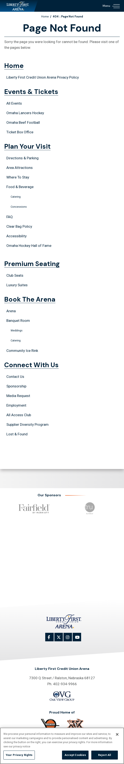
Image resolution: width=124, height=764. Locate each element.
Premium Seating (32, 264)
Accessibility (16, 236)
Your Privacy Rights (19, 756)
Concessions (19, 207)
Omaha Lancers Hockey (25, 113)
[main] (62, 237)
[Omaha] (50, 724)
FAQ (9, 217)
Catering (16, 197)
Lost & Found (17, 434)
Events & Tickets (31, 92)
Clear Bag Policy (19, 226)
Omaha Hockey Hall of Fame (28, 245)
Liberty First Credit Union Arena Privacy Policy (42, 77)
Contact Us (15, 376)
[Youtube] (79, 639)
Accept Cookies (75, 756)
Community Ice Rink (22, 350)
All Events (14, 103)
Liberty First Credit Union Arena (19, 6)
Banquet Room (18, 320)
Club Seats (14, 275)
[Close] (117, 735)
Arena (11, 311)
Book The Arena (29, 300)
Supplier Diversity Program (27, 424)
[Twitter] (61, 639)
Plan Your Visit (27, 147)
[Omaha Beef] (75, 725)
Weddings (17, 330)
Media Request (18, 396)
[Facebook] (52, 639)
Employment (16, 405)
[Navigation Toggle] (111, 5)
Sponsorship (16, 386)
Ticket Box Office (19, 132)
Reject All (104, 756)
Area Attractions (19, 167)
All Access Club (18, 415)
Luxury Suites (17, 285)
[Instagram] (70, 639)
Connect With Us (31, 365)
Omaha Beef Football (23, 122)
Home (45, 16)
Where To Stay (17, 177)
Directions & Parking (22, 158)
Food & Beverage (20, 187)
